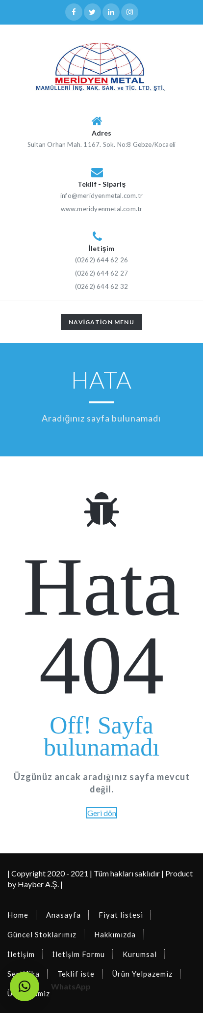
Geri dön (101, 812)
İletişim (21, 954)
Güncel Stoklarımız (41, 934)
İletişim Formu (78, 954)
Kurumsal (140, 954)
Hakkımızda (115, 934)
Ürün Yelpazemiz (142, 973)
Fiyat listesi (121, 914)
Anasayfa (63, 914)
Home (17, 914)
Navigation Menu (101, 323)
